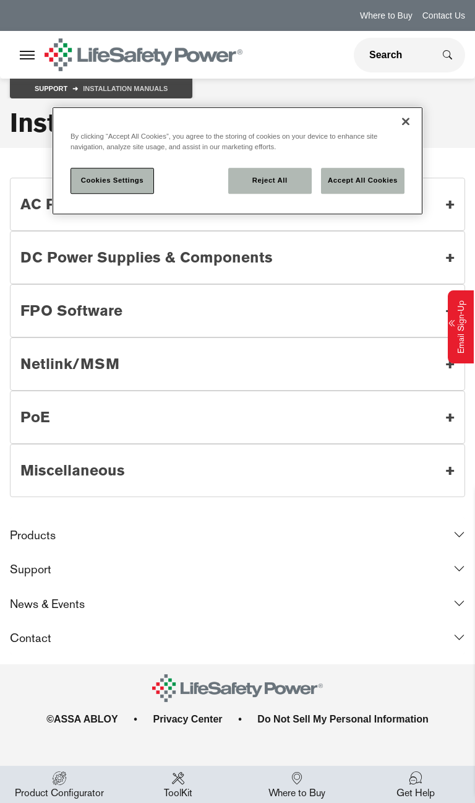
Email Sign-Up (461, 327)
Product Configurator (59, 785)
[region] (237, 160)
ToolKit (178, 785)
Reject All (270, 180)
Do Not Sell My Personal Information (342, 719)
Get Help (415, 785)
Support (51, 88)
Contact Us (443, 15)
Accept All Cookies (363, 180)
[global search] (393, 55)
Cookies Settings (112, 180)
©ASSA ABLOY (82, 719)
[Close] (405, 121)
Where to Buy (386, 15)
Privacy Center (187, 719)
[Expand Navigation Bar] (27, 55)
